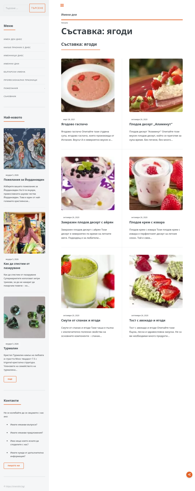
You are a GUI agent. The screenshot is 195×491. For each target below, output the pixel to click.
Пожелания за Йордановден (24, 179)
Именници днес (14, 55)
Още (10, 379)
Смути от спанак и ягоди (80, 320)
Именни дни (11, 63)
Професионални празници (20, 80)
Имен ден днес (13, 39)
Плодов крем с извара (147, 222)
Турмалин (11, 348)
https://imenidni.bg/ (15, 486)
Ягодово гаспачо (74, 124)
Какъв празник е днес (17, 47)
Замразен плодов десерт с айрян (87, 222)
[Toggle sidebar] (62, 5)
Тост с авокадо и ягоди (147, 320)
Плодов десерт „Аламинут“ (150, 124)
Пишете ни (14, 465)
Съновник (10, 96)
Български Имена (14, 71)
